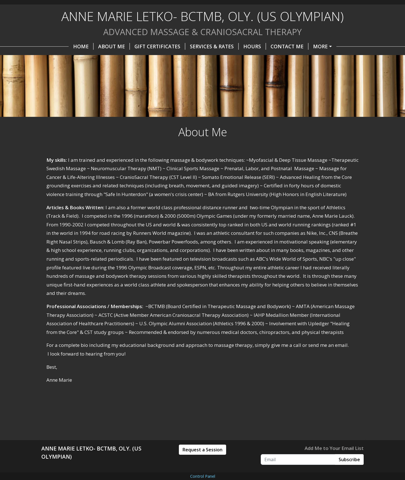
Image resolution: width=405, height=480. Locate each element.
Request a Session (202, 450)
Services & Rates (214, 46)
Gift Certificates (159, 46)
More (320, 46)
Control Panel (202, 476)
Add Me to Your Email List (334, 448)
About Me (114, 46)
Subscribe (349, 459)
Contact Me (290, 46)
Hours (254, 46)
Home (83, 46)
